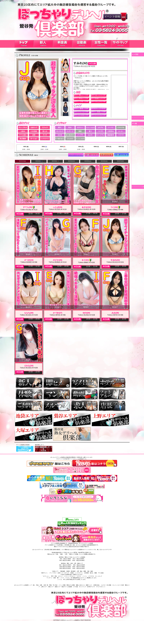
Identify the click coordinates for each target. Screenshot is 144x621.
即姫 (50, 585)
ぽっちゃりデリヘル (137, 117)
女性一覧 (46, 585)
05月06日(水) (104, 161)
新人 (34, 585)
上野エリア (44, 586)
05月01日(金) (22, 161)
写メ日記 (55, 585)
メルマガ (103, 585)
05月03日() (55, 161)
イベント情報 (62, 585)
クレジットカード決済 (118, 585)
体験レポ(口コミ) (80, 585)
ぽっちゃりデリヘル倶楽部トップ (23, 585)
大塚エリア (51, 586)
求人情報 (109, 585)
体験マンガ (89, 585)
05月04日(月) (71, 161)
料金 (37, 585)
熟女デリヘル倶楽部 (67, 586)
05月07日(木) (120, 161)
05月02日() (39, 161)
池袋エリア (57, 586)
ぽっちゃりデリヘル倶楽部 (71, 620)
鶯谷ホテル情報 (71, 585)
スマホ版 (75, 586)
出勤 (41, 585)
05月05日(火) (87, 161)
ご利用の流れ (96, 585)
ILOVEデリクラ (91, 586)
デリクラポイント (100, 586)
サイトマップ (82, 586)
